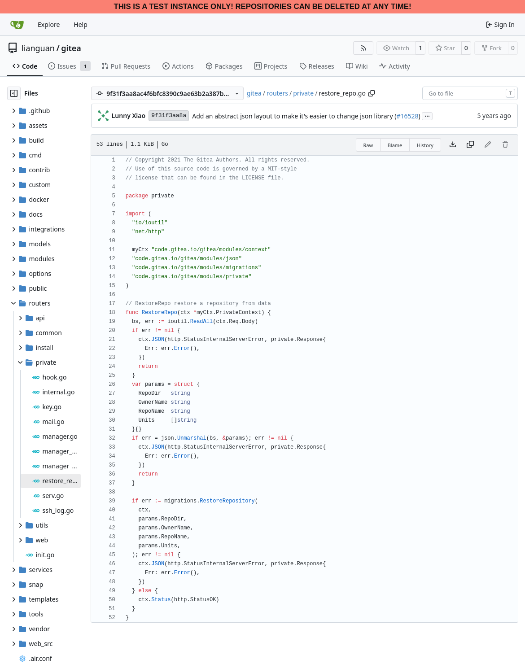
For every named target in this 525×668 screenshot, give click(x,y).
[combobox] (470, 93)
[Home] (17, 25)
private (303, 93)
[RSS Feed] (363, 48)
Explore (49, 24)
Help (81, 24)
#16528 (407, 116)
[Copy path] (371, 93)
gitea (71, 48)
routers (277, 93)
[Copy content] (470, 145)
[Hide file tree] (14, 93)
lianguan (38, 48)
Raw (368, 145)
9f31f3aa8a (168, 115)
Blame (395, 145)
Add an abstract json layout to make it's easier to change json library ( (294, 116)
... (427, 115)
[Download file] (453, 145)
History (425, 145)
